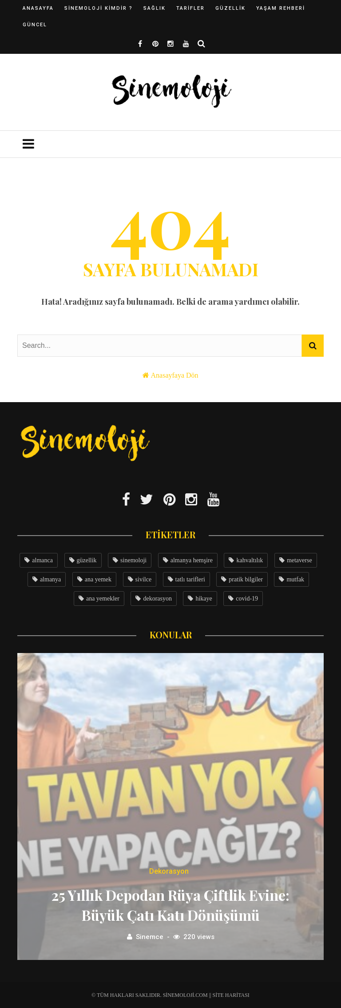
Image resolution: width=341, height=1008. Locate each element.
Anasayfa (38, 8)
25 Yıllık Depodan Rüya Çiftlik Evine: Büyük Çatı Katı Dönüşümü (170, 904)
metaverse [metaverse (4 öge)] (299, 560)
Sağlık (154, 8)
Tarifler (190, 8)
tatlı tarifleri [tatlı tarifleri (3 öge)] (190, 579)
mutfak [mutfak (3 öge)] (295, 579)
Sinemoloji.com (185, 995)
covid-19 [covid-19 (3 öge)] (247, 598)
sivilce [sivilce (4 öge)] (143, 579)
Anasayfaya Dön (174, 375)
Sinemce (149, 937)
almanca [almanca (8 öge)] (42, 560)
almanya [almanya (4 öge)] (50, 579)
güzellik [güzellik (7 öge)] (87, 560)
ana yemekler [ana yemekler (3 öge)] (102, 598)
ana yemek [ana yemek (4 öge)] (98, 579)
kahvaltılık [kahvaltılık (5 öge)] (249, 560)
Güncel (35, 25)
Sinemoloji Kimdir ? (98, 8)
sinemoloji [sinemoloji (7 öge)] (133, 560)
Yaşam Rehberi (280, 8)
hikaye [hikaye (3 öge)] (203, 598)
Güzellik (230, 8)
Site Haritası (231, 995)
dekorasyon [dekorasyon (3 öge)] (157, 598)
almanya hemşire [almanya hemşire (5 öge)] (191, 560)
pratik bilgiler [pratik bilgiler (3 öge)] (246, 579)
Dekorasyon (169, 871)
